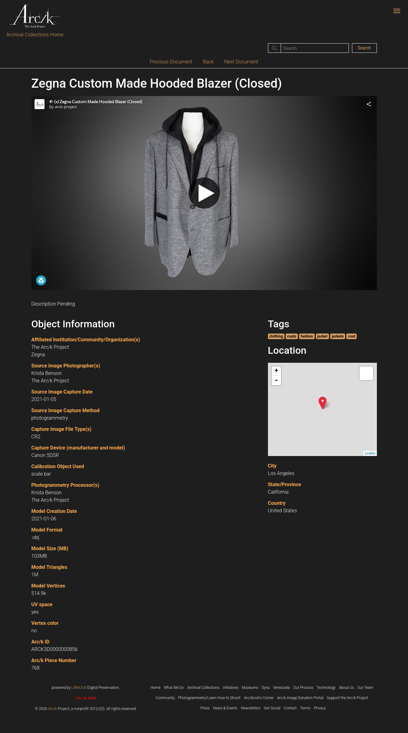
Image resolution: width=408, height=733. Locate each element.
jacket (322, 336)
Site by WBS (86, 698)
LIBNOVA (79, 687)
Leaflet (370, 453)
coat (351, 336)
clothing (276, 336)
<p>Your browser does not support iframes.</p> (204, 193)
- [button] (276, 380)
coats (292, 336)
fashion (307, 336)
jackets (338, 336)
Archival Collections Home (34, 35)
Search (364, 47)
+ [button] (276, 371)
